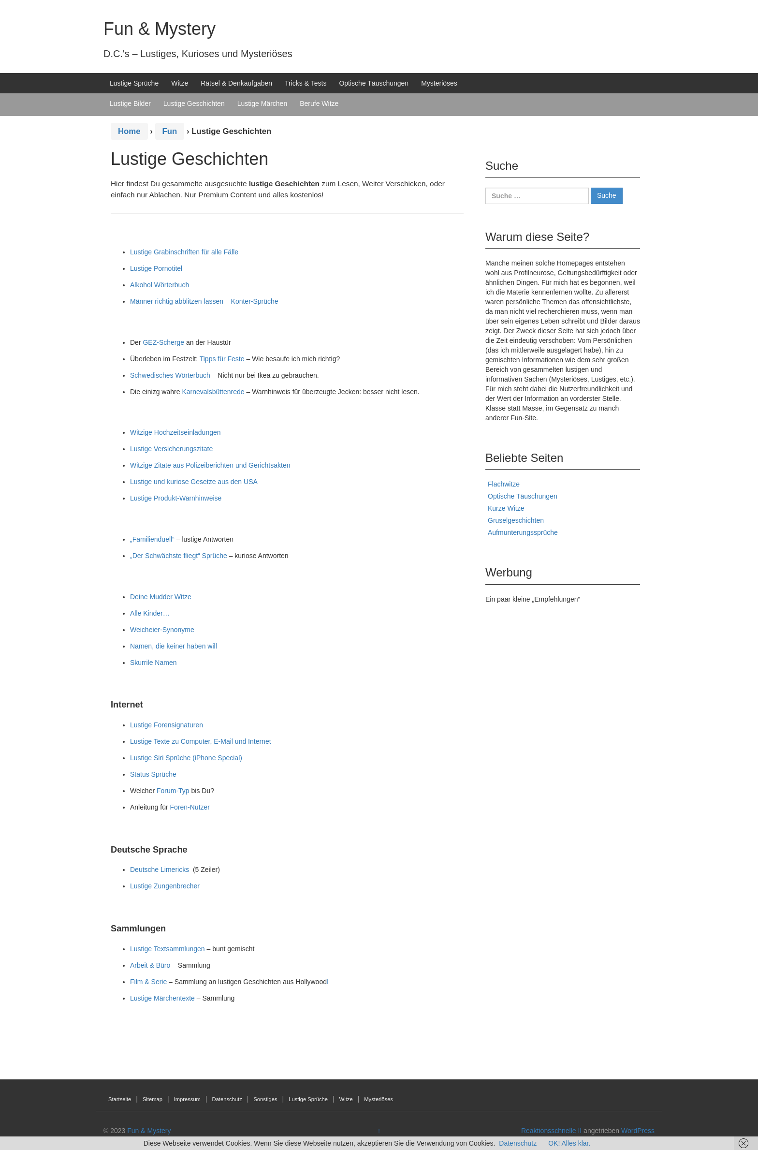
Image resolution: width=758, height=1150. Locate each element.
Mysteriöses (439, 83)
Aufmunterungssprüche (523, 532)
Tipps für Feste (222, 359)
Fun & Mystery (159, 29)
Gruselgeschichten (516, 520)
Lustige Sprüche (134, 83)
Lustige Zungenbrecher (165, 886)
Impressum (187, 1099)
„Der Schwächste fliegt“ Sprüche (178, 556)
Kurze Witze (506, 508)
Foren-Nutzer (190, 807)
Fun (169, 131)
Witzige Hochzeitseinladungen (175, 432)
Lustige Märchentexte (162, 998)
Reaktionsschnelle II (551, 1131)
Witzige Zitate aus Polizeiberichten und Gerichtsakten (210, 465)
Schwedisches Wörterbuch (170, 375)
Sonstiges (265, 1099)
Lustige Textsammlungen (167, 949)
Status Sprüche (153, 774)
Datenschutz (227, 1099)
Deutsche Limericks (159, 869)
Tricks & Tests (305, 83)
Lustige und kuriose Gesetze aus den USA (194, 482)
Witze (179, 83)
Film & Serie (148, 982)
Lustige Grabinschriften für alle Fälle (184, 252)
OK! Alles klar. (569, 1143)
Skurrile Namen (153, 662)
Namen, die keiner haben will (173, 646)
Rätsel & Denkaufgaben (236, 83)
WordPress (638, 1131)
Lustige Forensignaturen (166, 725)
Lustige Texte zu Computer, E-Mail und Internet (200, 741)
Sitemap (152, 1099)
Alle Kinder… (150, 613)
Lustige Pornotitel (156, 268)
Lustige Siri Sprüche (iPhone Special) (186, 758)
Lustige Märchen (262, 103)
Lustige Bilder (130, 103)
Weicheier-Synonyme (162, 630)
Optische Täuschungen (373, 83)
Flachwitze (504, 484)
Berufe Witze (319, 103)
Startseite (119, 1099)
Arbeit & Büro (150, 965)
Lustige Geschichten (194, 103)
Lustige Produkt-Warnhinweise (175, 498)
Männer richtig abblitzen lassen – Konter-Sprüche (204, 301)
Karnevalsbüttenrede (213, 392)
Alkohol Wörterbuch (159, 285)
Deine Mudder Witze (160, 597)
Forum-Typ (173, 791)
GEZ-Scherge (163, 342)
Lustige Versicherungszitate (171, 449)
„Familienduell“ (152, 539)
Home (129, 131)
